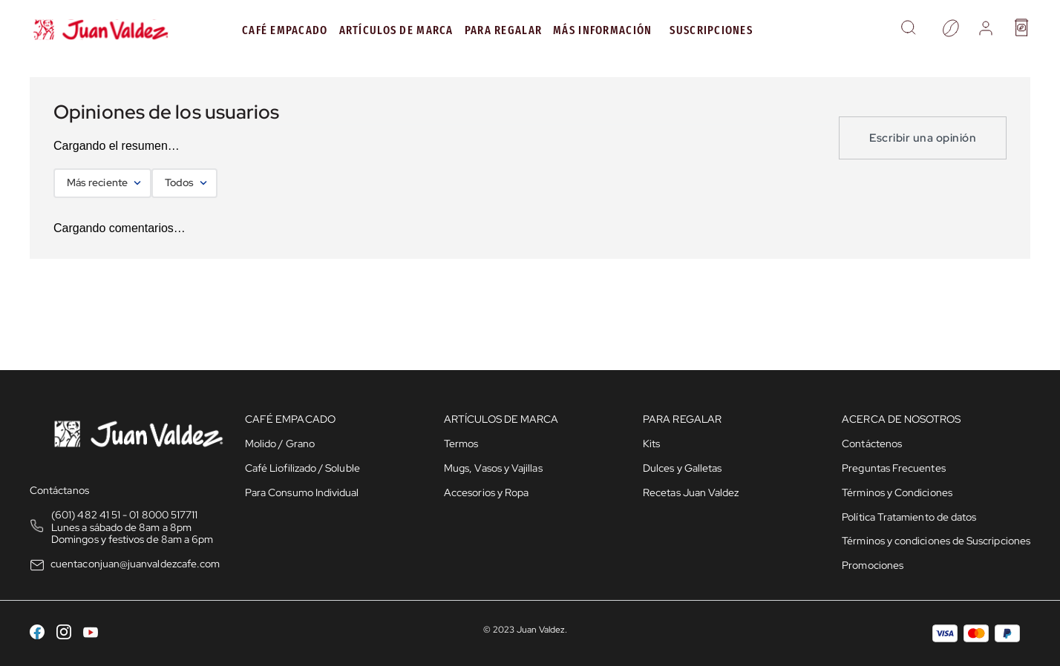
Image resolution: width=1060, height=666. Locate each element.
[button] (908, 29)
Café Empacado (285, 30)
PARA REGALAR (503, 30)
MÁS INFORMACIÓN (602, 30)
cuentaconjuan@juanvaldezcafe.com (135, 563)
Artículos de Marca (396, 30)
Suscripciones (711, 30)
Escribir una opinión (922, 138)
